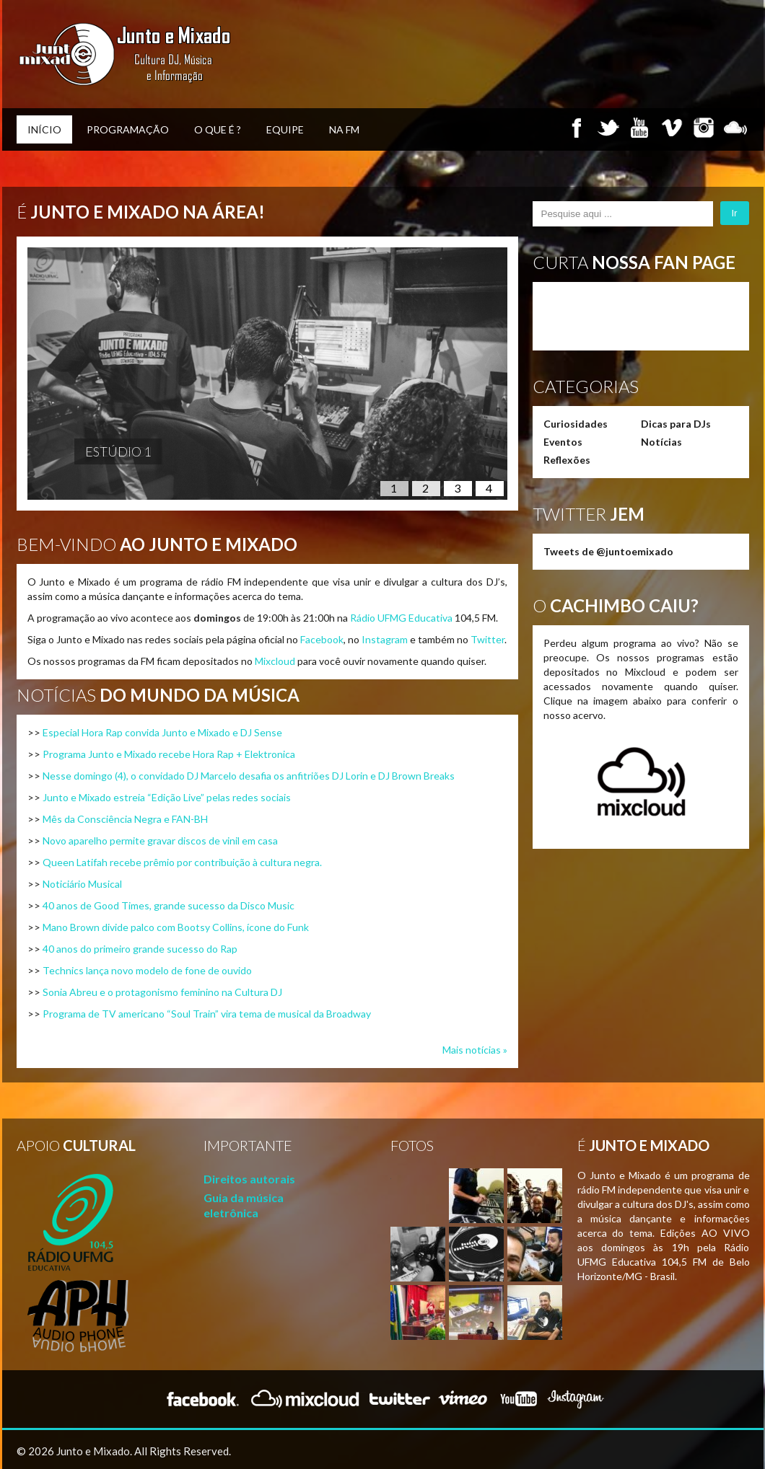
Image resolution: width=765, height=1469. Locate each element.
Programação (128, 129)
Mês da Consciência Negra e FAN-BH (125, 819)
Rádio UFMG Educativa (401, 618)
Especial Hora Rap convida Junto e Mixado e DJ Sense (162, 732)
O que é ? (217, 129)
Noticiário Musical (82, 884)
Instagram (385, 639)
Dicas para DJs (676, 424)
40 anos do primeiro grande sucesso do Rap (140, 949)
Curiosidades (575, 424)
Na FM (344, 129)
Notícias (661, 442)
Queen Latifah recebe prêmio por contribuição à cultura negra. (182, 862)
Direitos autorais (249, 1179)
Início (44, 129)
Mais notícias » (474, 1050)
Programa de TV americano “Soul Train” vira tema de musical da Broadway (207, 1013)
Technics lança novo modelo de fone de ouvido (147, 970)
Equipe (285, 129)
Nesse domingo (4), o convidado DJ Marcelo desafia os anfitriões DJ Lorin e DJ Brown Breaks (249, 775)
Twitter (487, 639)
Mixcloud (275, 661)
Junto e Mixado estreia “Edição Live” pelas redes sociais (167, 797)
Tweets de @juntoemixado (608, 551)
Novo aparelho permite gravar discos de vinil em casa (160, 840)
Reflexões (566, 460)
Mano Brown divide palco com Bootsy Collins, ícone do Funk (176, 927)
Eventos (562, 442)
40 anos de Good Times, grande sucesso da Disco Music (168, 905)
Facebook (322, 639)
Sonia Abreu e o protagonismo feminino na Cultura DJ (162, 992)
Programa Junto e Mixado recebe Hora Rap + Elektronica (169, 754)
